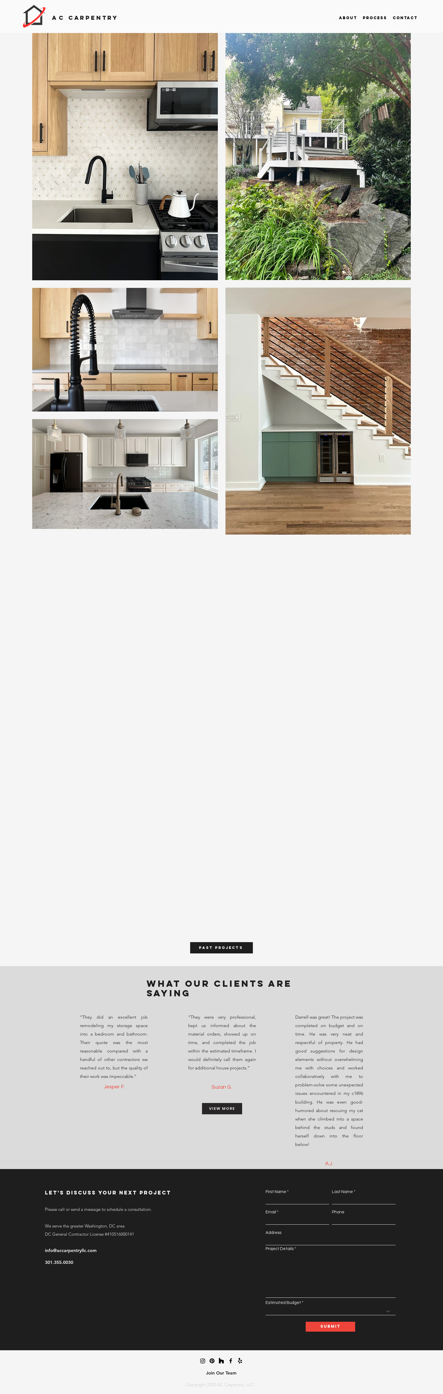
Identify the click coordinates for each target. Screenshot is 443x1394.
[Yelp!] (240, 1361)
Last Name (342, 1192)
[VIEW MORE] (222, 1108)
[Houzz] (221, 1361)
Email (271, 1212)
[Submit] (330, 1327)
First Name (276, 1192)
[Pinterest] (212, 1361)
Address (273, 1233)
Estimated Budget (283, 1303)
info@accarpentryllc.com (71, 1250)
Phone (338, 1212)
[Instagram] (202, 1361)
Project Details (280, 1249)
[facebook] (230, 1361)
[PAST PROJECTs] (221, 947)
